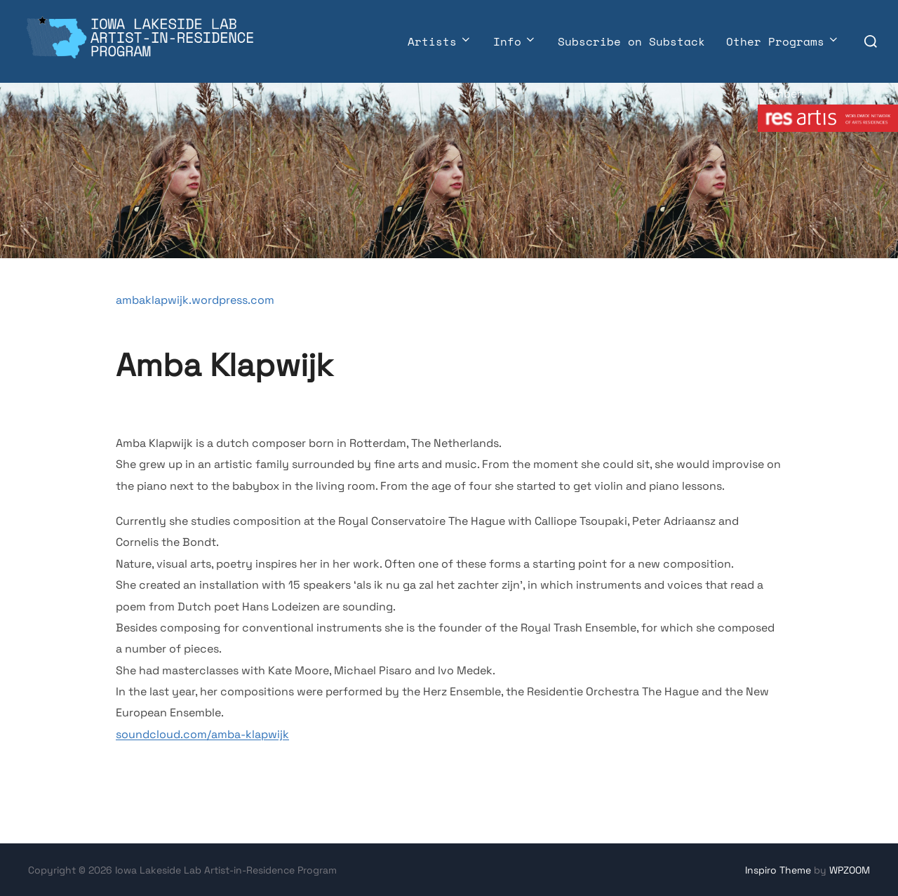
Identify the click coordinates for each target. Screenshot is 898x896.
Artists (440, 41)
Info (515, 41)
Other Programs (783, 41)
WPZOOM (849, 870)
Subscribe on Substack (631, 41)
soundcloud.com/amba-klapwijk (202, 734)
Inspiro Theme (778, 870)
